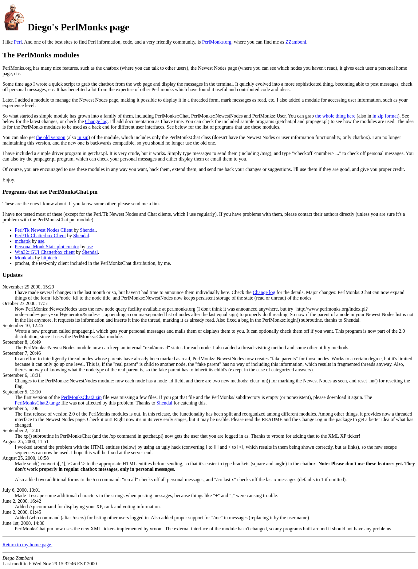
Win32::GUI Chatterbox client (45, 252)
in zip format (385, 115)
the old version (50, 137)
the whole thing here (335, 115)
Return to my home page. (27, 544)
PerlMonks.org (216, 42)
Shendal (88, 230)
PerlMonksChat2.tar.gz (37, 402)
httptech (49, 257)
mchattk (23, 241)
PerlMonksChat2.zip (81, 397)
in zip (83, 137)
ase (41, 241)
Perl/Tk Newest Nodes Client (44, 230)
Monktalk (24, 257)
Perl (18, 42)
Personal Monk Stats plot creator (47, 246)
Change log (96, 121)
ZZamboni (296, 42)
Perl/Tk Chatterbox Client (40, 235)
